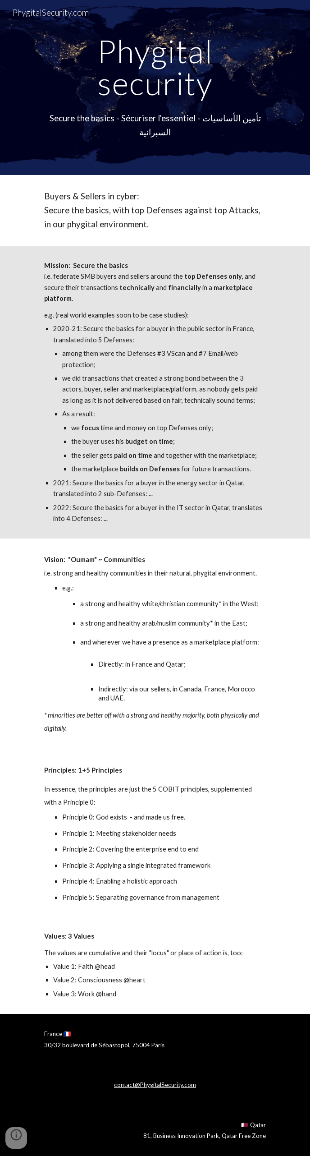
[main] (155, 67)
